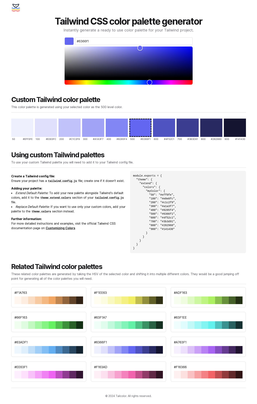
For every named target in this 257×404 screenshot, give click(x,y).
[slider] (129, 62)
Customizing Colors (60, 228)
